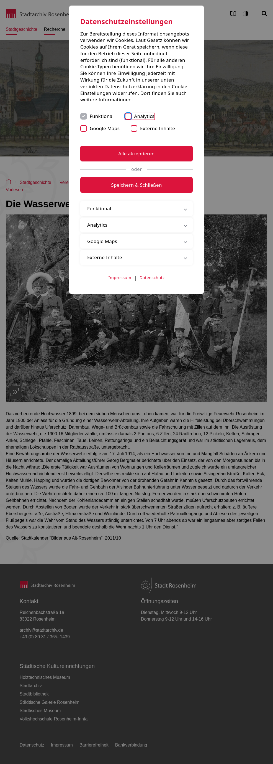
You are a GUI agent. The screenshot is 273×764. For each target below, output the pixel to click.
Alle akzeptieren (136, 153)
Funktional (102, 116)
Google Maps (105, 128)
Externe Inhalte (157, 128)
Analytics (144, 116)
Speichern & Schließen (136, 185)
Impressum (120, 277)
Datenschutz (152, 277)
